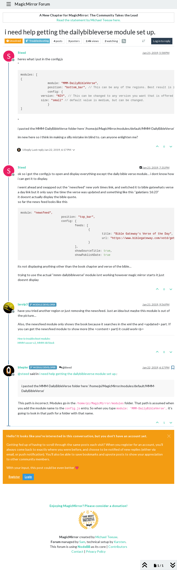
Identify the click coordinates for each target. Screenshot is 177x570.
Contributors (117, 547)
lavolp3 (23, 304)
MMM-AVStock (45, 342)
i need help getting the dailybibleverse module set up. (77, 374)
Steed (22, 52)
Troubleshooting (37, 40)
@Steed (65, 367)
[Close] (169, 436)
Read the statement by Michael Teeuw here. (88, 20)
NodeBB (84, 547)
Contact (77, 551)
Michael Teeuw (106, 537)
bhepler (23, 367)
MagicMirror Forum (32, 4)
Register (14, 477)
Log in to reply (161, 41)
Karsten (120, 542)
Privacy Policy (96, 551)
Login (28, 477)
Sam (82, 542)
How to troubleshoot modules (34, 338)
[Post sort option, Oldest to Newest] (144, 41)
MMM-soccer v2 (27, 342)
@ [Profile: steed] (23, 374)
